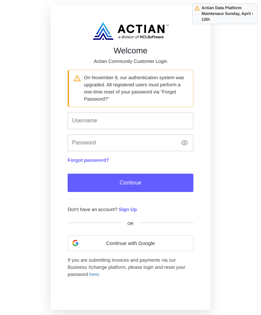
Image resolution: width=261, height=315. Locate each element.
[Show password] (184, 143)
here (94, 274)
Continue (130, 183)
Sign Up (128, 209)
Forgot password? (88, 160)
